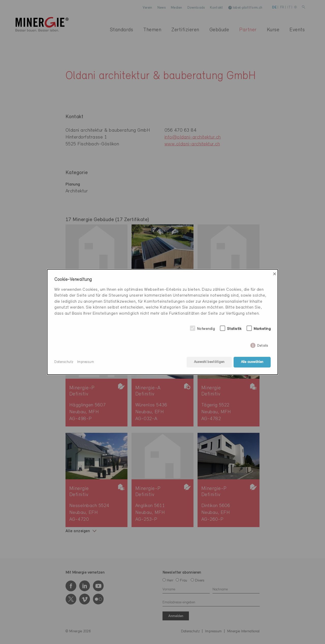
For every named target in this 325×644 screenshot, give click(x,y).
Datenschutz (64, 362)
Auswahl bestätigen (209, 362)
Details (262, 345)
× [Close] (274, 274)
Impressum (85, 362)
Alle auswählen (252, 362)
